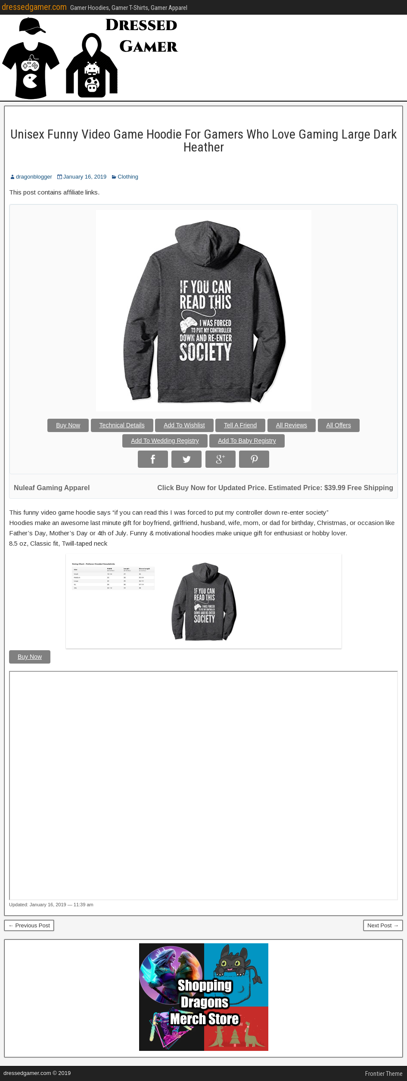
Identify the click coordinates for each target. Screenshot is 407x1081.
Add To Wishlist (184, 425)
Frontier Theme (384, 1074)
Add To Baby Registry (247, 440)
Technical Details (122, 425)
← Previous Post (29, 925)
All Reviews (291, 425)
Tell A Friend (240, 425)
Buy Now (68, 425)
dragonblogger (34, 176)
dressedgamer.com (34, 7)
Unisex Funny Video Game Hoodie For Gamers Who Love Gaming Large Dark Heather (203, 140)
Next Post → (383, 925)
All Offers (338, 425)
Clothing (128, 176)
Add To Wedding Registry (165, 440)
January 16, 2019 (84, 176)
